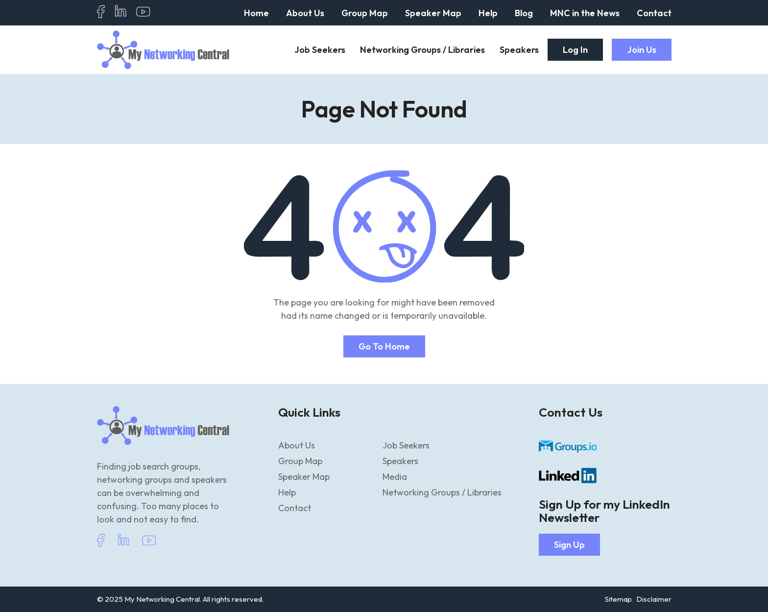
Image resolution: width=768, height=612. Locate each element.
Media (395, 476)
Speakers (519, 49)
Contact (654, 13)
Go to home (384, 346)
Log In (575, 49)
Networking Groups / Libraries (422, 49)
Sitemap (618, 599)
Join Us (641, 49)
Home (256, 13)
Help (488, 13)
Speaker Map (433, 13)
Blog (524, 13)
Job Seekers (319, 49)
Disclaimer (654, 599)
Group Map (364, 13)
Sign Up (569, 544)
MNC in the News (585, 13)
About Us (305, 13)
